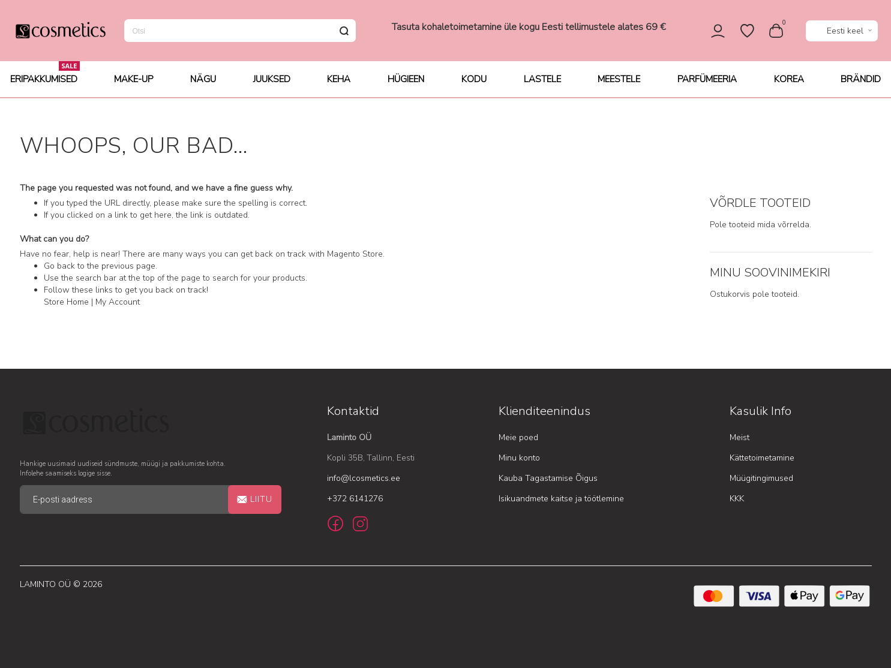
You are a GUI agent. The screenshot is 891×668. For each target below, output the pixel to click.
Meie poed (518, 437)
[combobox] (240, 31)
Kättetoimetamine (762, 458)
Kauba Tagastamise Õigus (548, 478)
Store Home (66, 302)
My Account (117, 302)
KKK (737, 498)
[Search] (344, 31)
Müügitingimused (761, 478)
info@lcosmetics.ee (363, 478)
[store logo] (60, 31)
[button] (842, 31)
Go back (59, 266)
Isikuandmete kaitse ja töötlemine (561, 498)
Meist (739, 437)
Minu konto (519, 458)
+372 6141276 (355, 498)
